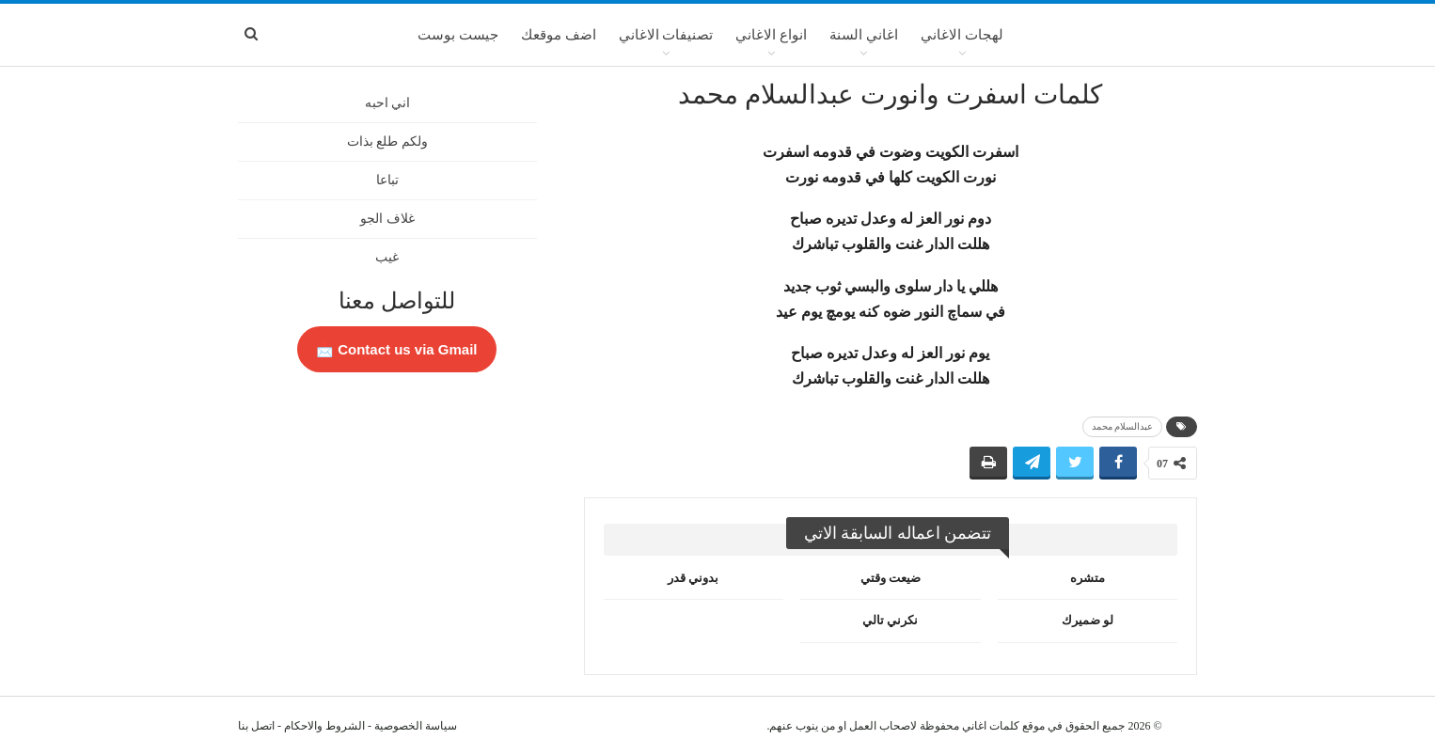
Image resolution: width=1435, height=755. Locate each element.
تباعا (387, 180)
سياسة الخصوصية (415, 725)
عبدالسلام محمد (1123, 426)
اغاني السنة (863, 34)
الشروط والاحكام (324, 725)
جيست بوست (458, 34)
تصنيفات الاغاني (666, 34)
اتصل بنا (256, 725)
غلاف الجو (387, 219)
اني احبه (388, 103)
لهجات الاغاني (962, 34)
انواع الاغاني (771, 34)
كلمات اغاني (990, 725)
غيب (387, 257)
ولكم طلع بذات (387, 141)
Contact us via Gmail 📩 (397, 349)
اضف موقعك (558, 34)
